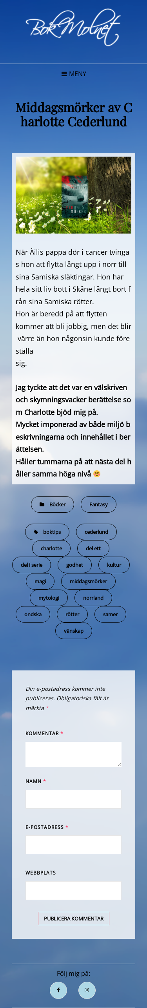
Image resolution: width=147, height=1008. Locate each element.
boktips (52, 531)
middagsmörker (88, 581)
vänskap (73, 630)
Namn (35, 781)
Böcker (57, 504)
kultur (114, 564)
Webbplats (40, 872)
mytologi (48, 597)
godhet (74, 564)
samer (110, 614)
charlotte (51, 548)
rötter (72, 614)
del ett (93, 548)
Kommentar (44, 733)
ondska (33, 614)
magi (40, 581)
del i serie (31, 564)
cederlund (96, 531)
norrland (93, 597)
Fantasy (98, 504)
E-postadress (47, 827)
